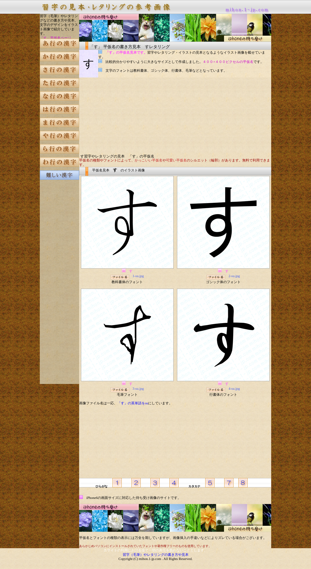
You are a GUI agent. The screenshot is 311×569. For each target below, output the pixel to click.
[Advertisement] (59, 262)
